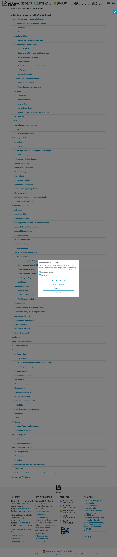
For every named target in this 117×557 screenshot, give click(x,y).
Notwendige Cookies (46, 272)
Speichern (58, 289)
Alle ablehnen (58, 284)
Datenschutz (62, 295)
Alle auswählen (58, 280)
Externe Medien (44, 275)
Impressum (55, 295)
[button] (114, 12)
